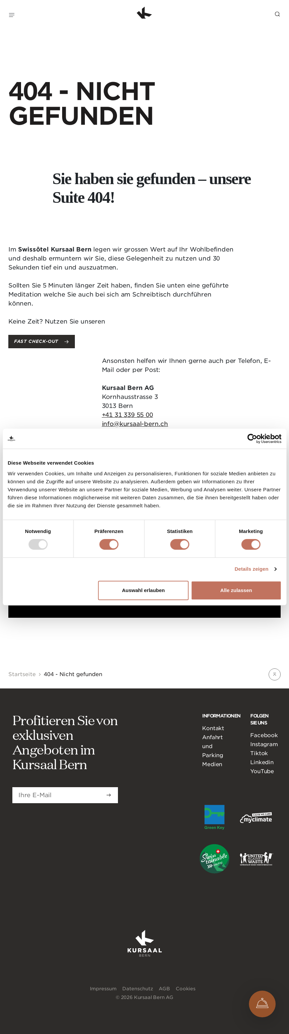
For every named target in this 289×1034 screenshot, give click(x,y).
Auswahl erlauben (143, 590)
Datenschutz (137, 988)
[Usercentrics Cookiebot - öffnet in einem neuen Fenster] (252, 439)
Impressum (103, 988)
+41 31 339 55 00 (127, 414)
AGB (164, 988)
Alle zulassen (236, 590)
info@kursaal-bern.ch (135, 423)
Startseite (22, 674)
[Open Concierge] (262, 1004)
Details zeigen (251, 569)
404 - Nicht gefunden (73, 674)
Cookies (185, 988)
